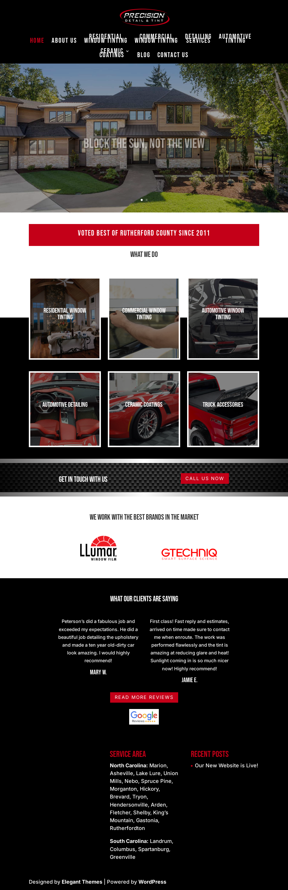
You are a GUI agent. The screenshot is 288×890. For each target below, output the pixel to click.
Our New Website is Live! (226, 765)
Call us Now (204, 478)
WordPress (152, 882)
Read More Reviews (144, 697)
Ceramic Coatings (111, 54)
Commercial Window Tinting (156, 40)
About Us (64, 42)
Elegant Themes (82, 882)
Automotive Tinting (235, 40)
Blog (143, 56)
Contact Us (173, 56)
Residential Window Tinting (105, 40)
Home (37, 42)
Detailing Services (198, 40)
